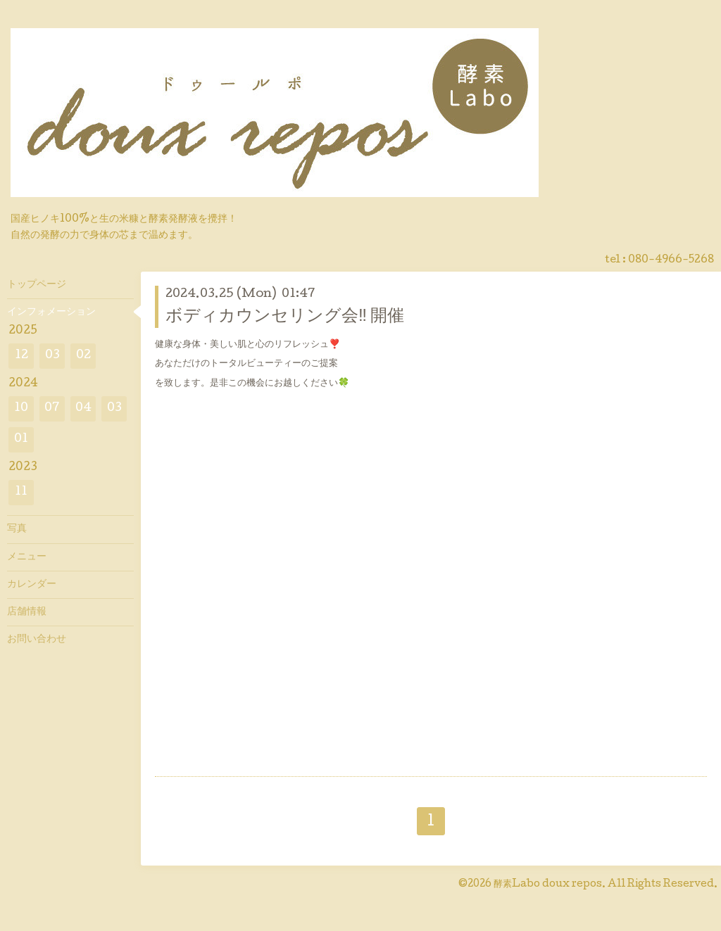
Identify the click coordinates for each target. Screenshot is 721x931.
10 (21, 408)
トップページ (36, 285)
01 (21, 439)
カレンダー (31, 584)
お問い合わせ (36, 639)
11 (21, 492)
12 (21, 356)
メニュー (26, 557)
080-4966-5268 (671, 260)
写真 (17, 529)
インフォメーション (51, 312)
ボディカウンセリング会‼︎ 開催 (284, 317)
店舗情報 (26, 612)
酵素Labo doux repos (548, 884)
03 (52, 356)
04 (83, 408)
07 (52, 408)
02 (83, 356)
